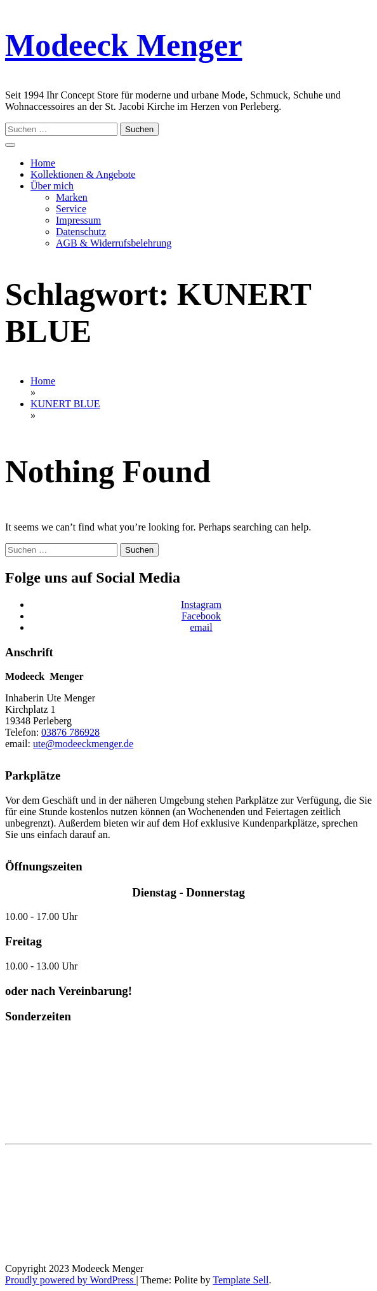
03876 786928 (70, 732)
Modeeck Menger (123, 45)
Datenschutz (81, 231)
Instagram (201, 604)
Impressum (78, 220)
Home (42, 163)
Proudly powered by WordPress (70, 1279)
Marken (72, 197)
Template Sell (240, 1279)
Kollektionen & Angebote (82, 174)
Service (71, 208)
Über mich (52, 185)
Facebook (201, 616)
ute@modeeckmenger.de (83, 743)
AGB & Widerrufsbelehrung (113, 243)
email (201, 627)
